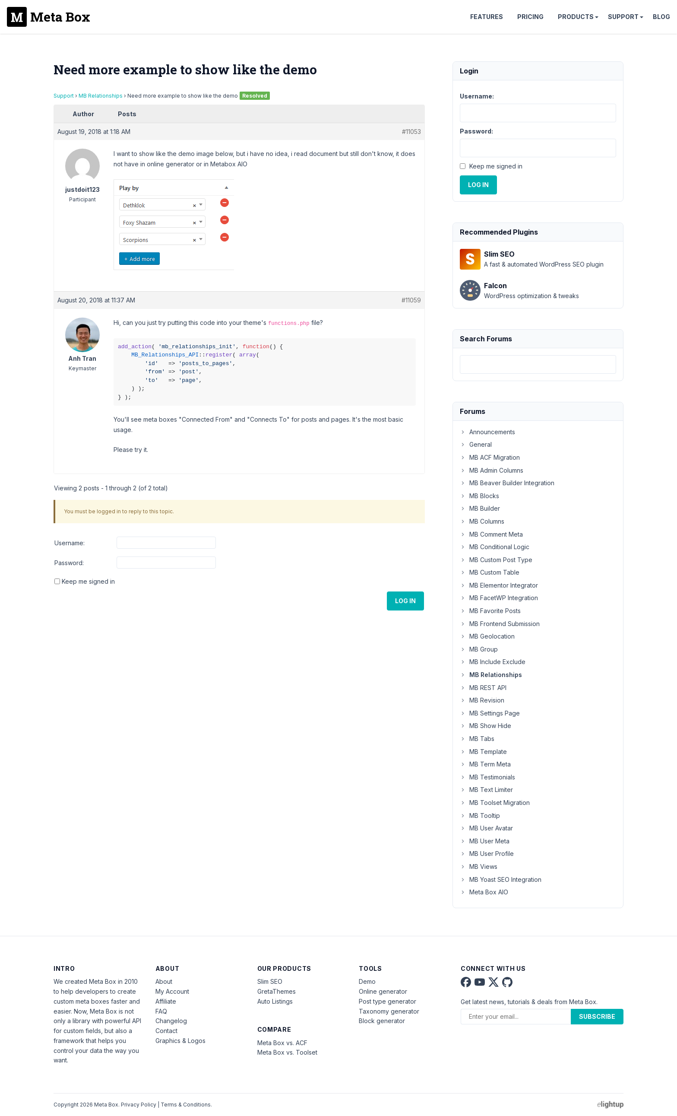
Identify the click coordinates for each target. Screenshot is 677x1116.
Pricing (530, 16)
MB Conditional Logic (494, 546)
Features (486, 16)
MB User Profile (487, 853)
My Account (172, 991)
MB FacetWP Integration (499, 597)
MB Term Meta (485, 764)
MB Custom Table (489, 572)
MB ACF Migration (490, 457)
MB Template (483, 751)
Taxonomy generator (389, 1011)
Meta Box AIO (484, 892)
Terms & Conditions (186, 1104)
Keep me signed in (88, 581)
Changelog (171, 1020)
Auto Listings (275, 1001)
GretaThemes (276, 991)
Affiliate (165, 1001)
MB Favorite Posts (490, 610)
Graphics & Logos (180, 1040)
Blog (661, 16)
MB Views (478, 866)
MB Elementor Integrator (499, 585)
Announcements (487, 432)
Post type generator (387, 1001)
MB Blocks (479, 495)
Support (623, 16)
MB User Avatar (486, 828)
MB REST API (483, 687)
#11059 (411, 300)
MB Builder (480, 508)
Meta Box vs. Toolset (287, 1052)
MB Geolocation (487, 636)
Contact (166, 1030)
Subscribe (597, 1016)
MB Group (479, 649)
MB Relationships (101, 95)
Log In (405, 600)
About (163, 981)
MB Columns (482, 521)
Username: (69, 543)
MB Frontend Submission (500, 623)
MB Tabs (477, 738)
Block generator (382, 1020)
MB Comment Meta (491, 534)
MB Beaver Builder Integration (507, 482)
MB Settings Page (490, 713)
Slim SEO (269, 981)
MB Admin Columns (491, 470)
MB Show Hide (485, 725)
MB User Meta (484, 841)
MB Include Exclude (492, 661)
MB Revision (482, 700)
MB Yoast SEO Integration (500, 879)
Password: (69, 562)
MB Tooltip (480, 815)
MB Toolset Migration (495, 802)
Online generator (383, 991)
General (476, 444)
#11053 (411, 131)
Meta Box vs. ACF (282, 1042)
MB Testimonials (487, 777)
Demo (367, 981)
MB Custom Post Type (496, 559)
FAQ (161, 1011)
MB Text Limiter (486, 789)
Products (576, 16)
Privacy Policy (138, 1104)
